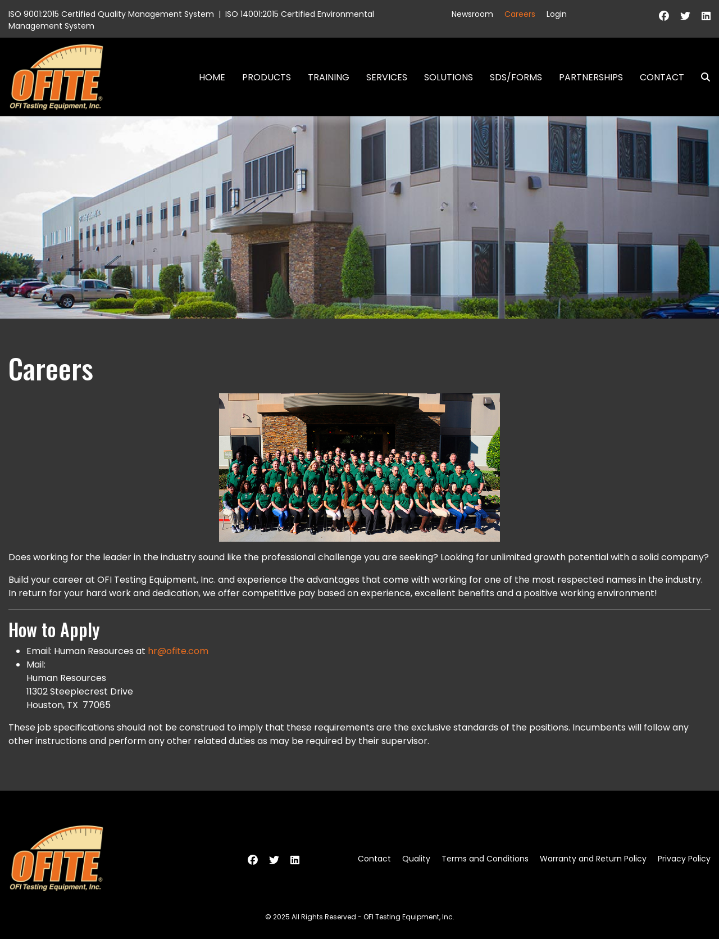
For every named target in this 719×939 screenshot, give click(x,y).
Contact (662, 77)
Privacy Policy (684, 858)
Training (328, 77)
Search (701, 77)
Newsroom (472, 14)
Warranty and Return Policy (593, 858)
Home (212, 77)
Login (557, 14)
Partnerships (591, 77)
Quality (416, 858)
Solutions (448, 77)
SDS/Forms (516, 77)
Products (266, 77)
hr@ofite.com (178, 651)
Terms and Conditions (485, 858)
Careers (519, 14)
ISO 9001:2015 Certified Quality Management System (111, 14)
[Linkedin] (706, 16)
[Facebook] (664, 16)
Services (386, 77)
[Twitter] (685, 16)
